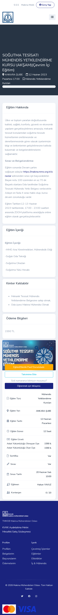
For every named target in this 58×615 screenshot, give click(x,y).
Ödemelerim (9, 563)
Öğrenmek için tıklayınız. (29, 385)
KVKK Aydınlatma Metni (15, 527)
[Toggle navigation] (52, 17)
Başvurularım (9, 558)
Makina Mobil (27, 4)
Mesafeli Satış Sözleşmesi (16, 531)
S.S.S (16, 4)
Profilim (6, 549)
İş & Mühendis (39, 563)
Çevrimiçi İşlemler (40, 549)
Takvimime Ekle (29, 374)
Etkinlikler (36, 558)
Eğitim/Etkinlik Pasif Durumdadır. (29, 367)
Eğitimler (36, 553)
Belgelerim (8, 553)
